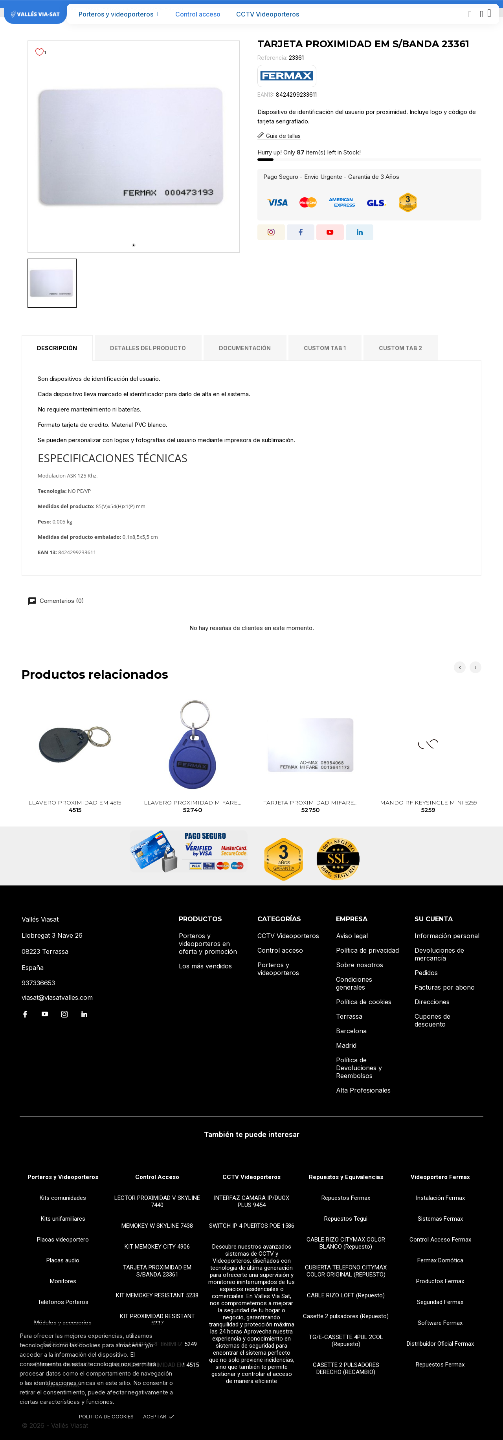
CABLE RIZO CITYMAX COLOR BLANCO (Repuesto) (346, 1243)
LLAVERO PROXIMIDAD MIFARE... (193, 807)
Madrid (346, 1045)
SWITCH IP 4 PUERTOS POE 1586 (251, 1225)
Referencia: (272, 57)
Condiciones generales (354, 983)
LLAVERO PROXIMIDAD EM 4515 (75, 807)
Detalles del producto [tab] (148, 348)
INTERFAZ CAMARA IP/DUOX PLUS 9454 (251, 1201)
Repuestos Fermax (345, 1197)
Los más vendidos (205, 966)
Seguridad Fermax (440, 1302)
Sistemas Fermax (440, 1218)
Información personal (447, 936)
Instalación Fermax (440, 1197)
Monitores (63, 1281)
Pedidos (426, 973)
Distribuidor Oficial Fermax (440, 1343)
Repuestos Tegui (345, 1218)
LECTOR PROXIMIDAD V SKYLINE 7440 (157, 1201)
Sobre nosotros (359, 965)
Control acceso (197, 14)
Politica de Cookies (106, 1416)
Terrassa (349, 1016)
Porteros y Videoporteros (63, 1177)
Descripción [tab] (57, 348)
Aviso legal (352, 936)
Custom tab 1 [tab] (325, 348)
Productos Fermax (440, 1281)
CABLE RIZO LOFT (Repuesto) (346, 1295)
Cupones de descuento (432, 1020)
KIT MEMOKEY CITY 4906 (157, 1246)
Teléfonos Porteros (63, 1302)
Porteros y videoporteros (119, 14)
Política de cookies (363, 1002)
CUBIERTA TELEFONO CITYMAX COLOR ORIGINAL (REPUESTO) (346, 1271)
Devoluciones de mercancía (439, 954)
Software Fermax (440, 1322)
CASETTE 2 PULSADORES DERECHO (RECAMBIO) (346, 1368)
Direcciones (432, 1002)
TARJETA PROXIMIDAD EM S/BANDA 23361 (157, 1271)
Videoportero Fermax (440, 1177)
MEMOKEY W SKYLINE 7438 (157, 1225)
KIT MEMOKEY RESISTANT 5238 (157, 1295)
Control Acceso (157, 1177)
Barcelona (351, 1031)
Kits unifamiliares (63, 1218)
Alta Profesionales (363, 1090)
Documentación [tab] (245, 348)
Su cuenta (434, 919)
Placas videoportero (63, 1239)
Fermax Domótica (440, 1260)
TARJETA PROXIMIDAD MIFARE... (311, 807)
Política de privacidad (367, 950)
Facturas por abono (445, 987)
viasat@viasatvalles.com (57, 997)
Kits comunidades (63, 1197)
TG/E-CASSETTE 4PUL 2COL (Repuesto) (346, 1340)
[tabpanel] (134, 146)
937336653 (38, 983)
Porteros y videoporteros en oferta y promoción (208, 943)
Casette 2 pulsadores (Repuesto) (346, 1316)
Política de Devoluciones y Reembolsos (359, 1068)
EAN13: (265, 94)
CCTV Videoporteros (267, 14)
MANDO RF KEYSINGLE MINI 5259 (428, 807)
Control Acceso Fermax (440, 1239)
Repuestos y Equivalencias (346, 1177)
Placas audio (62, 1260)
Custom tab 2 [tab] (400, 348)
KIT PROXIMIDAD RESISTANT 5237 (157, 1320)
